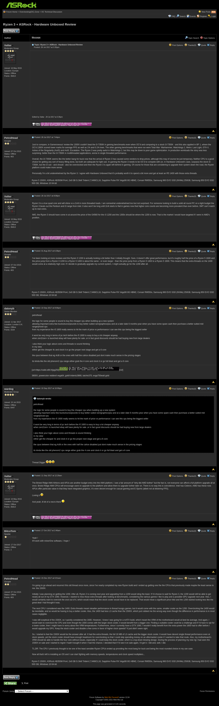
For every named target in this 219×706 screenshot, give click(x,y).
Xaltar (8, 45)
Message (36, 37)
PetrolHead (12, 137)
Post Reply (10, 31)
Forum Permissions (208, 691)
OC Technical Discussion (51, 12)
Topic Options (207, 38)
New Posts (206, 12)
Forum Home (11, 12)
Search (183, 16)
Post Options (176, 45)
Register (203, 16)
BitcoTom (11, 531)
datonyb (10, 308)
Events (191, 16)
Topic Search (192, 38)
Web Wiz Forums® (111, 697)
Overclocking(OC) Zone (29, 12)
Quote (203, 45)
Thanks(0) (190, 45)
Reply (212, 45)
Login (213, 16)
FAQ (173, 16)
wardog (9, 388)
